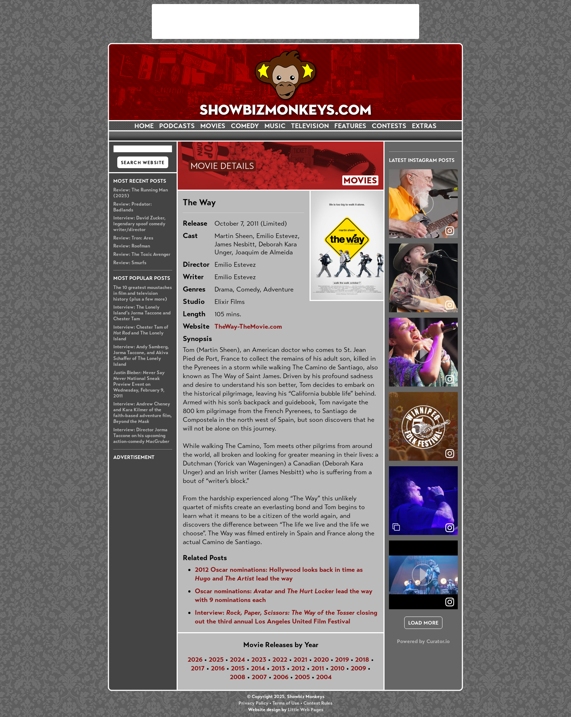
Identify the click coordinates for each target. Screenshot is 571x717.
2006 (280, 677)
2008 (237, 677)
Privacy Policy (253, 703)
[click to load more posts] (423, 623)
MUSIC (275, 126)
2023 (258, 659)
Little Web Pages (305, 710)
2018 (362, 659)
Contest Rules (317, 703)
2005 (302, 677)
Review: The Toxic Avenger (141, 254)
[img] (423, 500)
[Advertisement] (285, 21)
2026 (195, 659)
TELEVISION (310, 126)
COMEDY (245, 126)
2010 (337, 668)
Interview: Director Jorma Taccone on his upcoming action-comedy (141, 435)
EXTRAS (424, 126)
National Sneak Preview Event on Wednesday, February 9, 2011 (139, 384)
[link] (449, 527)
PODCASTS (177, 126)
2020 (321, 659)
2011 (317, 668)
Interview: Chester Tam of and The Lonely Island (140, 333)
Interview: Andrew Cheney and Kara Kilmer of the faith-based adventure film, (142, 412)
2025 (216, 659)
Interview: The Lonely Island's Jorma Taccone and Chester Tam (142, 313)
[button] (423, 203)
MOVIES (212, 126)
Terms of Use (285, 703)
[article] (423, 203)
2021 (300, 659)
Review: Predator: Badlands (132, 207)
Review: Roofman (131, 246)
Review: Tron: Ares (133, 238)
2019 (342, 659)
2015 (238, 668)
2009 (358, 668)
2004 (324, 677)
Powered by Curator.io (423, 641)
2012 (298, 668)
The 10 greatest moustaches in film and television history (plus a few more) (142, 293)
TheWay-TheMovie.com (248, 326)
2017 (198, 668)
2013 (278, 668)
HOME (144, 126)
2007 (259, 677)
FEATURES (350, 126)
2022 (279, 659)
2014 (258, 668)
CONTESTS (389, 126)
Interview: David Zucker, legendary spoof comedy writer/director (139, 224)
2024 (237, 659)
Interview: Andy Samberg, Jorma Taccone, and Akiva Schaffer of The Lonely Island (141, 355)
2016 (218, 668)
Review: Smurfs (129, 263)
